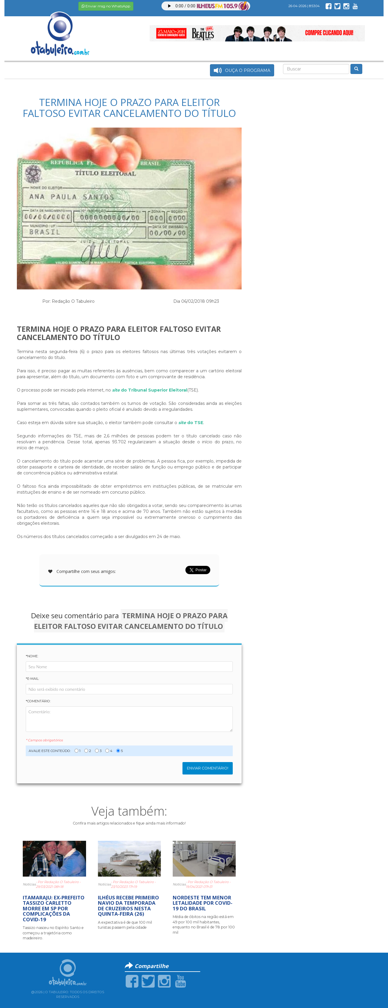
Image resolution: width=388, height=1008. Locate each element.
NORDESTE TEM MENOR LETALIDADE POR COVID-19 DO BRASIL (202, 903)
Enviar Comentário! (207, 768)
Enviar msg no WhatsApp (106, 6)
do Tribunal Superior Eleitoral (149, 390)
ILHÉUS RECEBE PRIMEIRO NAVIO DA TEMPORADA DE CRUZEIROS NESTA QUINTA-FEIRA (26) (128, 905)
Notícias (29, 884)
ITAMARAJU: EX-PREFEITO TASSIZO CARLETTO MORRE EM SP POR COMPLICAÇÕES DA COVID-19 (54, 908)
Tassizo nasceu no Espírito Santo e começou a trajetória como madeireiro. (53, 932)
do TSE (190, 422)
